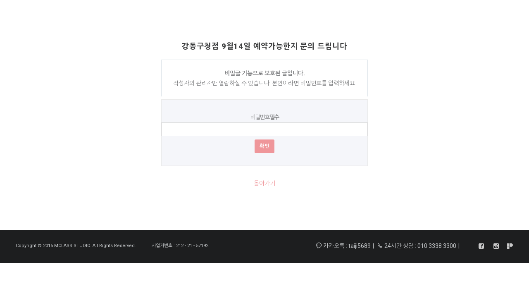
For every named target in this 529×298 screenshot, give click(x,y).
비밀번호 (264, 117)
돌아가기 (264, 183)
